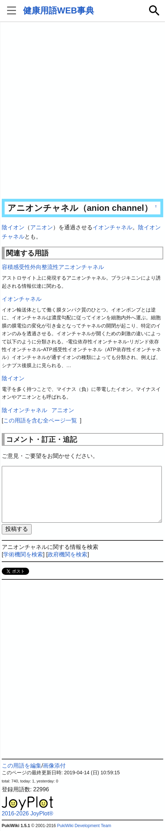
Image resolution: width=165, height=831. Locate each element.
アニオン (41, 227)
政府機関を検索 (67, 554)
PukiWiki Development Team (84, 825)
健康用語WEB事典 (58, 10)
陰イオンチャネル (24, 410)
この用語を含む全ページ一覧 (40, 420)
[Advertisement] (82, 110)
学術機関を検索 (23, 554)
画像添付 (54, 766)
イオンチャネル (112, 227)
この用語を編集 (22, 766)
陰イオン (13, 227)
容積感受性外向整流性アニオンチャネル (53, 267)
